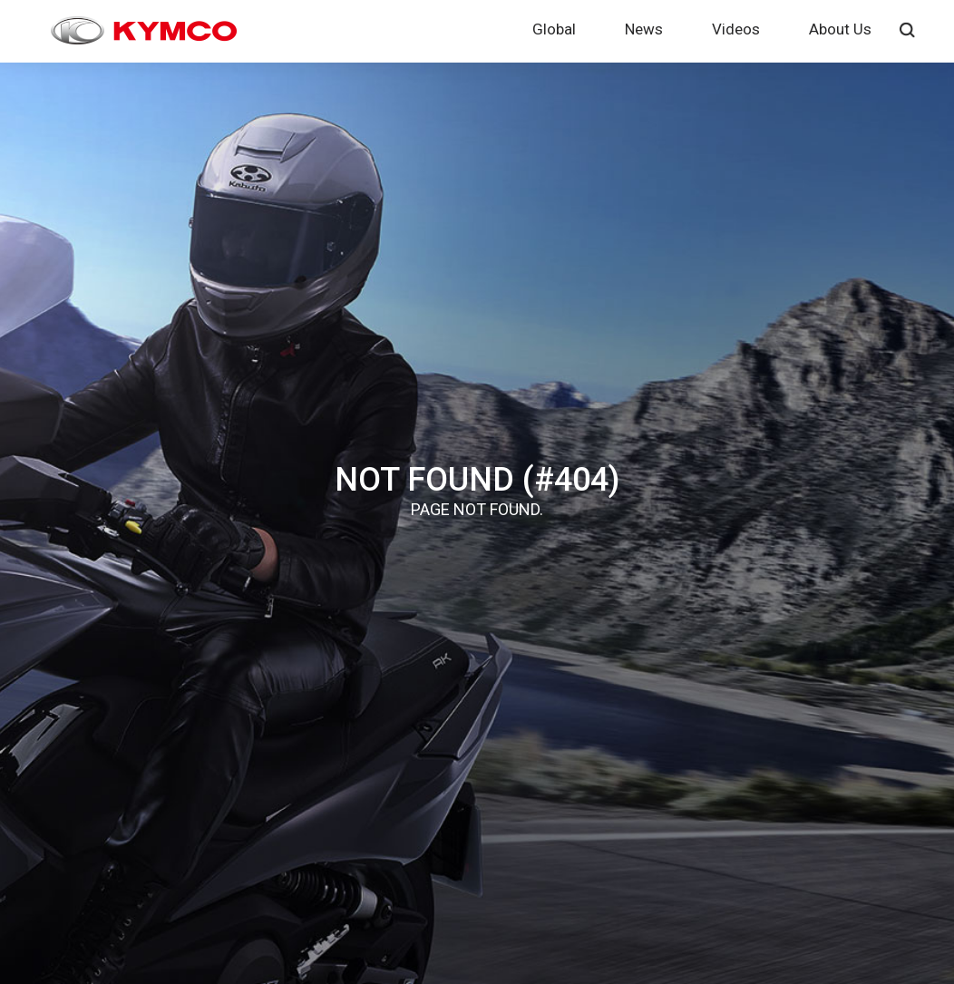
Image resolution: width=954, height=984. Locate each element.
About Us (840, 29)
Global (554, 29)
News (644, 29)
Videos (736, 29)
